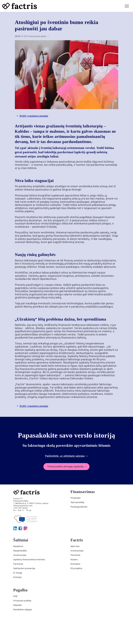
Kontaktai (75, 564)
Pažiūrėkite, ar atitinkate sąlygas (65, 456)
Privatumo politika (22, 600)
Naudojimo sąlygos (22, 609)
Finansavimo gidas (37, 36)
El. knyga (17, 573)
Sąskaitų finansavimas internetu (29, 559)
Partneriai (18, 564)
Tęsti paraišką (77, 502)
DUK (15, 596)
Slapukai (17, 605)
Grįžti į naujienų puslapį (34, 116)
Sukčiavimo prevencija (24, 568)
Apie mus (75, 546)
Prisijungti (76, 498)
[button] (126, 5)
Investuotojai (19, 555)
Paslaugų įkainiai (79, 507)
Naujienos (18, 546)
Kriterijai (17, 577)
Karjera (74, 559)
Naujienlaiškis (20, 550)
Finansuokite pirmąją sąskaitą (66, 466)
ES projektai (76, 568)
